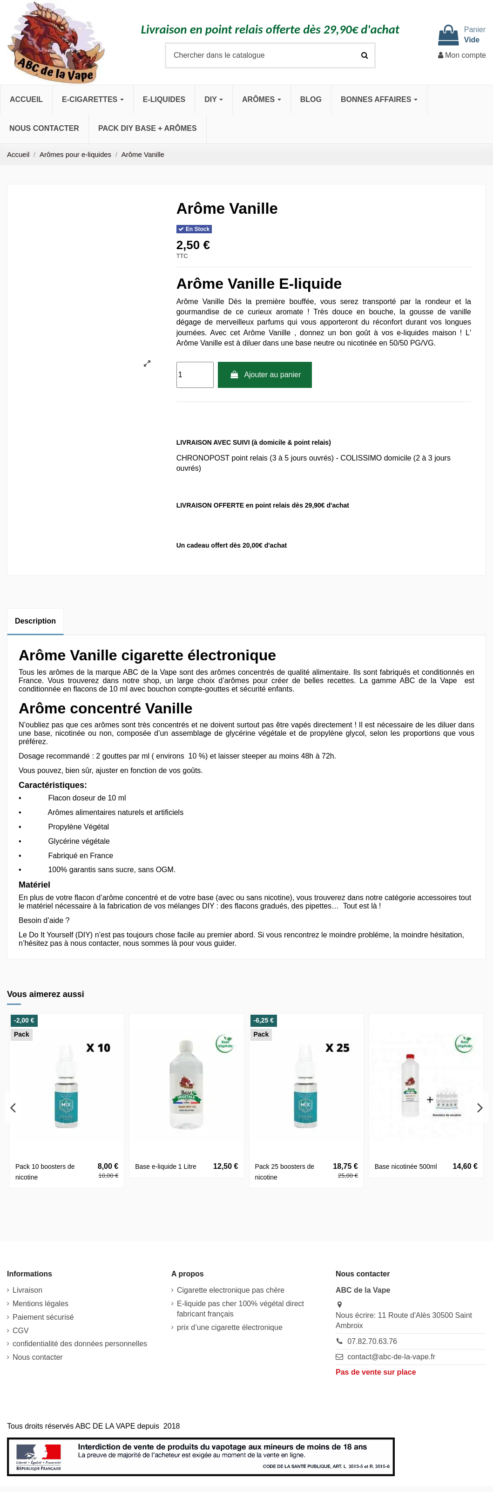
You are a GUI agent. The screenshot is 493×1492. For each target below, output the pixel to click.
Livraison (27, 1290)
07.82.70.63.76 (372, 1341)
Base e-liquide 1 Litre (165, 1166)
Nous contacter (38, 1357)
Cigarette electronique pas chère (230, 1290)
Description (35, 621)
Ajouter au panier (265, 375)
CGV (21, 1331)
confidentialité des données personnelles (80, 1344)
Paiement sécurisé (43, 1317)
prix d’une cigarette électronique (230, 1327)
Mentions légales (40, 1304)
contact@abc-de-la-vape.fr (391, 1357)
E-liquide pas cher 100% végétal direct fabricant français (240, 1309)
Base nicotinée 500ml (406, 1166)
